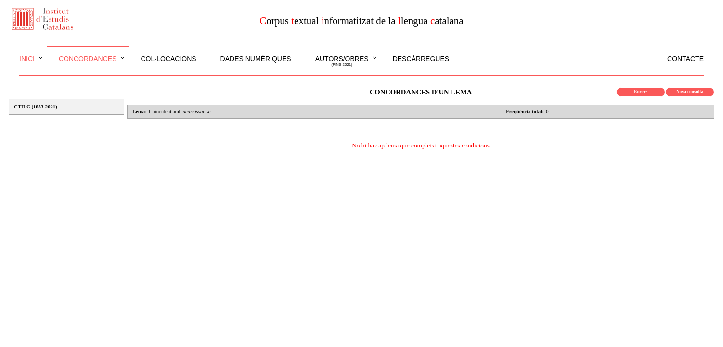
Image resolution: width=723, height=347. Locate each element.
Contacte (685, 59)
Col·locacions (168, 59)
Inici (27, 59)
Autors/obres (342, 61)
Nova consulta (689, 91)
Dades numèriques (255, 59)
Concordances (88, 59)
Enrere (640, 91)
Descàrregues (421, 59)
